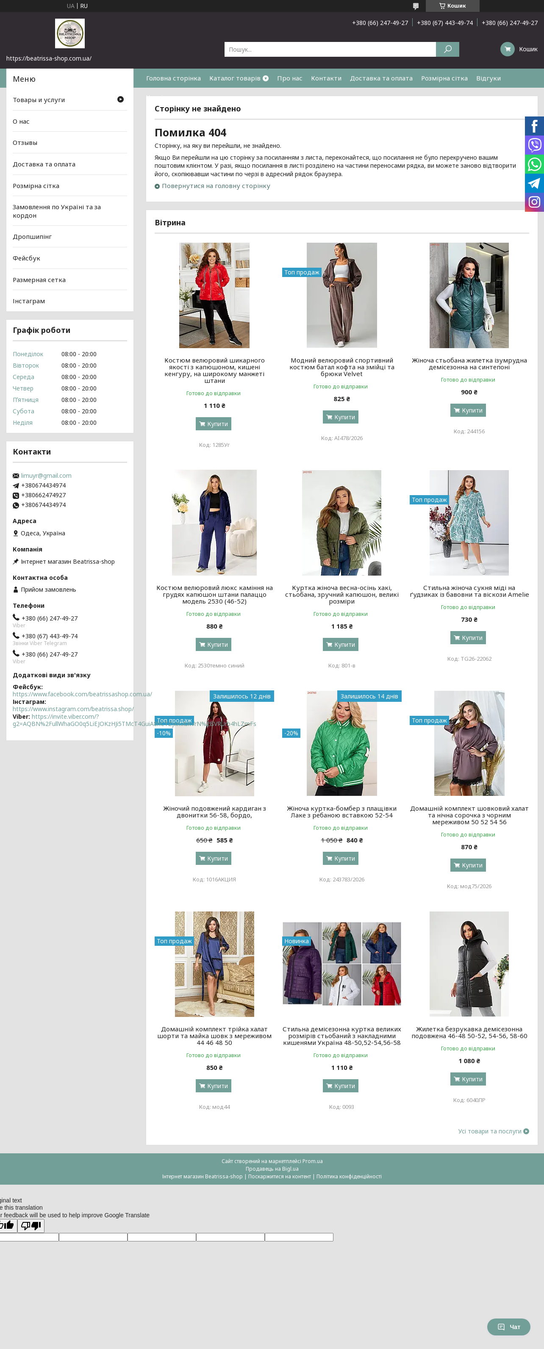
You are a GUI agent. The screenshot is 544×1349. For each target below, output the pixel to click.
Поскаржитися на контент (279, 1176)
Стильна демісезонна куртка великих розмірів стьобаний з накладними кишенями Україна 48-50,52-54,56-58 (342, 1035)
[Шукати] (447, 49)
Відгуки (488, 78)
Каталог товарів (235, 78)
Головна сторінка (173, 78)
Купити (217, 424)
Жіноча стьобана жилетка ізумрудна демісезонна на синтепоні (469, 363)
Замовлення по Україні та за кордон (57, 210)
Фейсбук (26, 258)
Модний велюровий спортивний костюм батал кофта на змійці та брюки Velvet (341, 367)
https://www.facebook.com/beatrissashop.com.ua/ (82, 694)
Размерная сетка (39, 279)
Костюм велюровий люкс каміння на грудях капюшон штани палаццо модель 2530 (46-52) (214, 594)
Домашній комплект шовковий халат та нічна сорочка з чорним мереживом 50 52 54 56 (469, 815)
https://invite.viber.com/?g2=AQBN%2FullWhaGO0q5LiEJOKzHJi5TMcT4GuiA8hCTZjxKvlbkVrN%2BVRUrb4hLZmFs (134, 720)
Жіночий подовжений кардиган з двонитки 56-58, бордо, (214, 811)
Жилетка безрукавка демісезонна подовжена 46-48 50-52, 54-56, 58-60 (469, 1032)
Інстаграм (29, 300)
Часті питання (168, 97)
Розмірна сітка (444, 78)
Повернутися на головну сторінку (216, 185)
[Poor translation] (30, 1226)
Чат (508, 1327)
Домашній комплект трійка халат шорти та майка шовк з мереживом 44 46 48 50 (214, 1035)
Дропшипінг (32, 236)
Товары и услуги (39, 99)
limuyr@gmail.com (46, 475)
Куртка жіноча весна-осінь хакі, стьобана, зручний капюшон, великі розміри (342, 594)
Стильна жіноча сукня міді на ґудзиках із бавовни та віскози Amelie (469, 591)
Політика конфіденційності (349, 1176)
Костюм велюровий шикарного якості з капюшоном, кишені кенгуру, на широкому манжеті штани (214, 370)
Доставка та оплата (381, 78)
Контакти (326, 78)
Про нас (290, 78)
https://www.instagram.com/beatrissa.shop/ (73, 709)
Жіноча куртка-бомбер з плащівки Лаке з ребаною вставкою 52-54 (342, 811)
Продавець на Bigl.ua (272, 1168)
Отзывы (25, 142)
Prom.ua (313, 1161)
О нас (21, 121)
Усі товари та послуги (490, 1131)
